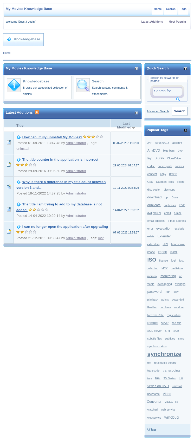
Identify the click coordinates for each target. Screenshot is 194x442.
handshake (178, 244)
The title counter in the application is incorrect (60, 159)
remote (152, 323)
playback (152, 299)
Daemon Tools (165, 181)
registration (173, 315)
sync (181, 338)
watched (152, 409)
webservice (154, 417)
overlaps (180, 283)
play (176, 291)
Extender (164, 236)
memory (152, 276)
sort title (176, 322)
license (163, 260)
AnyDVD (153, 150)
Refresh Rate (155, 315)
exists (150, 236)
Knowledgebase (23, 39)
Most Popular (177, 21)
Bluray (159, 158)
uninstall (22, 149)
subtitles (170, 338)
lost (101, 238)
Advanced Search (158, 111)
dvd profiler (154, 212)
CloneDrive (174, 158)
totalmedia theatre (165, 362)
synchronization (157, 346)
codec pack (165, 166)
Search (171, 8)
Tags (183, 8)
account (177, 142)
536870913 (162, 142)
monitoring (168, 276)
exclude (179, 228)
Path (167, 291)
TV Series (170, 378)
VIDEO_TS (171, 401)
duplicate (154, 205)
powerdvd (178, 299)
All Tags (152, 429)
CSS (150, 181)
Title (19, 125)
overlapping (165, 283)
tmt (149, 362)
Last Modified (124, 125)
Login (31, 21)
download (154, 197)
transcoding (171, 370)
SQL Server (154, 330)
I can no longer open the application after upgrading (65, 227)
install (173, 252)
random (179, 307)
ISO (151, 260)
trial (157, 378)
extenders (153, 244)
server (165, 322)
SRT (167, 330)
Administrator (76, 143)
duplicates (170, 205)
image (151, 252)
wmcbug (171, 417)
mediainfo (177, 268)
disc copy (169, 189)
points (165, 299)
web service (168, 409)
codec (151, 166)
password (154, 292)
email (167, 212)
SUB (176, 330)
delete (180, 181)
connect (152, 174)
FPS (165, 244)
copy (163, 174)
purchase (165, 307)
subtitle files (154, 338)
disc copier (154, 189)
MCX (164, 268)
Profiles (152, 307)
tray (149, 378)
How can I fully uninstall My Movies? (52, 137)
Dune (174, 197)
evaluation (163, 228)
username (153, 393)
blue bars (169, 150)
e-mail (178, 212)
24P (149, 142)
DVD (182, 205)
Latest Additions (152, 21)
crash (173, 174)
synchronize (164, 354)
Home (158, 8)
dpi (166, 197)
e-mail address (177, 220)
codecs (179, 166)
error (150, 228)
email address (156, 220)
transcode (153, 370)
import (162, 252)
